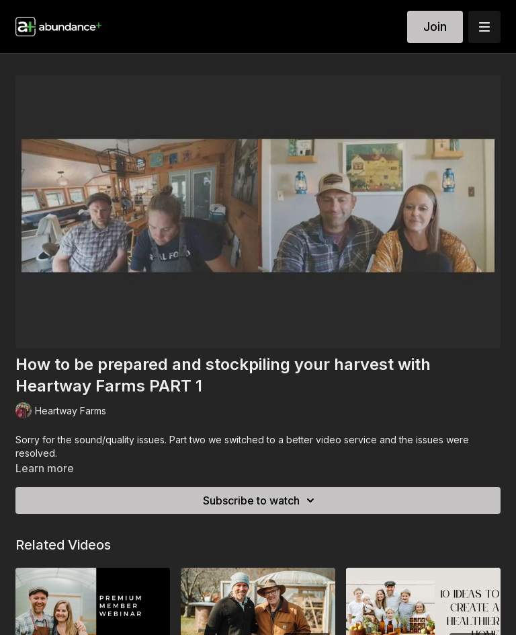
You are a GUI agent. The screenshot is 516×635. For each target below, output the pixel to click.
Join (435, 27)
